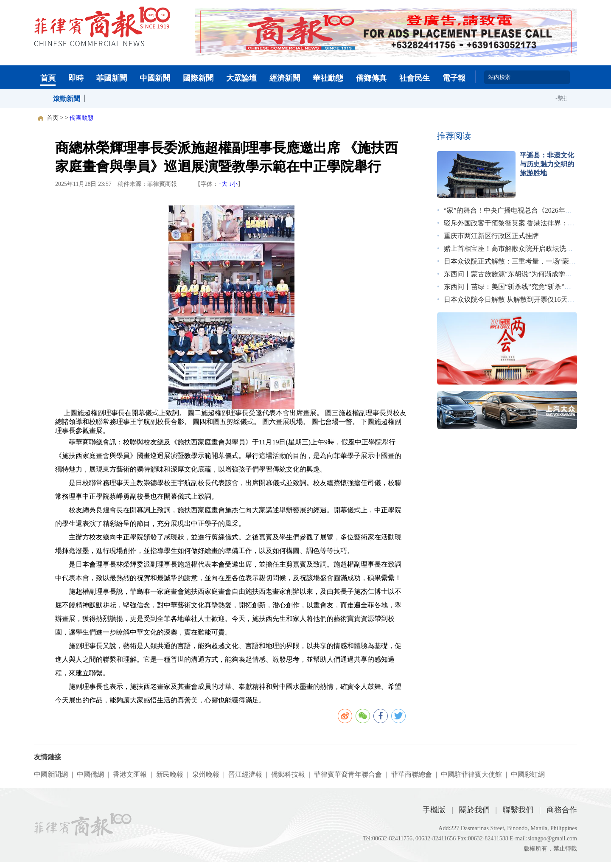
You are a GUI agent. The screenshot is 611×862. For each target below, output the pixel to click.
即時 (76, 78)
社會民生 (414, 78)
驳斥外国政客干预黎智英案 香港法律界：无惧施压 (519, 223)
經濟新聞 (284, 78)
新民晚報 (169, 774)
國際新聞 (198, 78)
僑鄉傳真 (371, 78)
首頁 (48, 78)
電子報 (454, 78)
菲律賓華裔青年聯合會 (348, 774)
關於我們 (474, 810)
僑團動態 (81, 118)
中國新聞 (155, 78)
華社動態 (328, 78)
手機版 (434, 810)
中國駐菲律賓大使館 (471, 774)
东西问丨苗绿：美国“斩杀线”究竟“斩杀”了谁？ (514, 286)
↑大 (223, 184)
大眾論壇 (241, 78)
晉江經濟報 (245, 774)
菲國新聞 (111, 78)
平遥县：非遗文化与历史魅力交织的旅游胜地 (547, 164)
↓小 (233, 184)
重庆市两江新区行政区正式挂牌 (491, 235)
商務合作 (562, 810)
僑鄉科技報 (288, 774)
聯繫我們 (518, 810)
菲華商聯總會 (411, 774)
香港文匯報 (130, 774)
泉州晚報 (205, 774)
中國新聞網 (51, 774)
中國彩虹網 (528, 774)
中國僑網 (90, 774)
